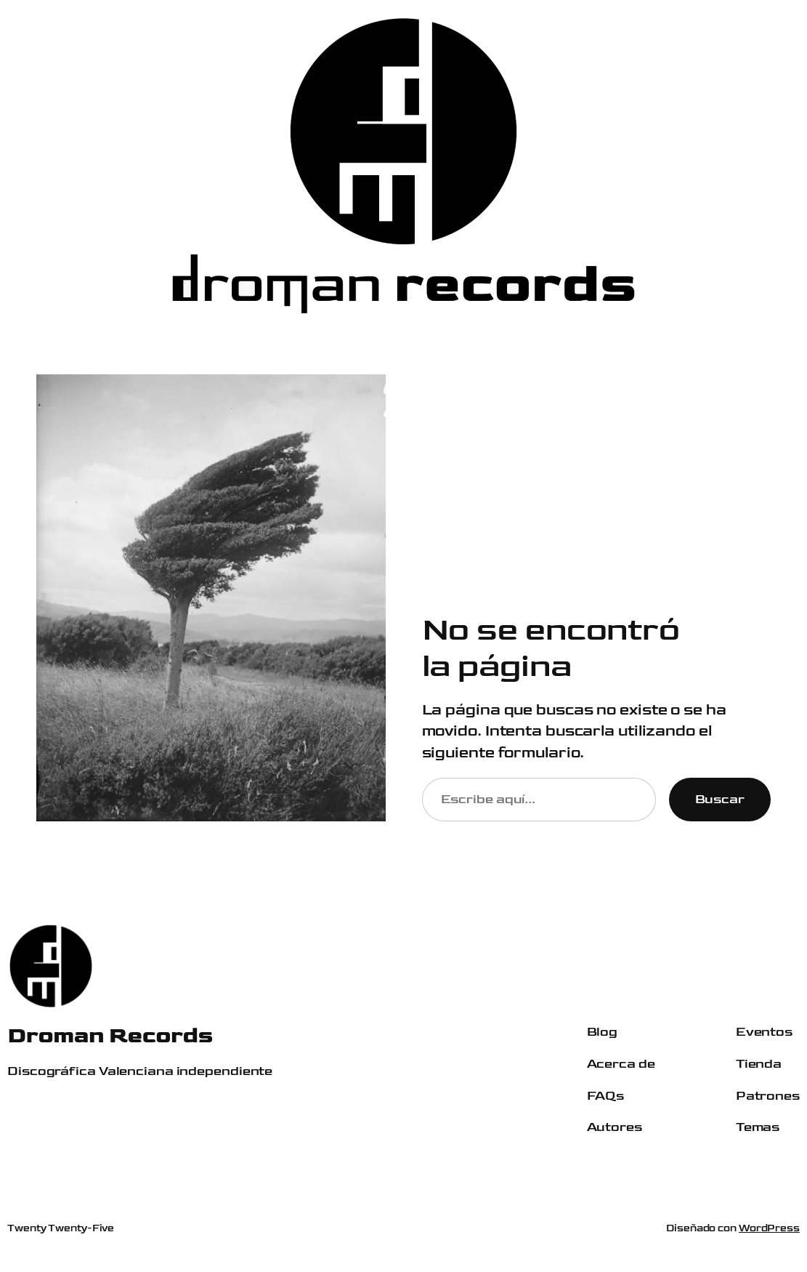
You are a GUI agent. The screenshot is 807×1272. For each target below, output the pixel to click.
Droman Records (110, 1035)
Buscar (720, 799)
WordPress (769, 1228)
